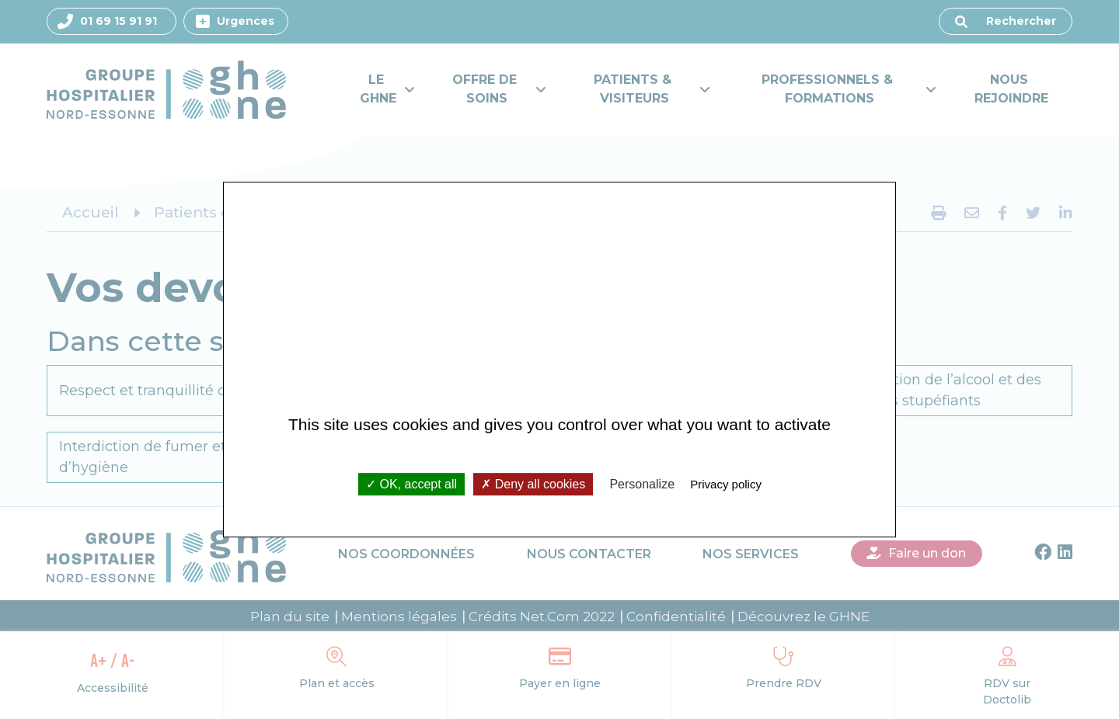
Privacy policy (726, 484)
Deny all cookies (533, 484)
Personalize (642, 484)
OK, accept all (411, 484)
